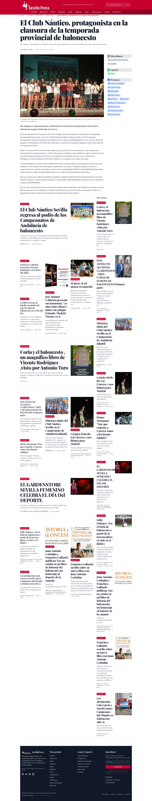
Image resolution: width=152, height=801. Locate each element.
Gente (70, 12)
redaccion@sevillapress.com (43, 795)
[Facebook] (23, 774)
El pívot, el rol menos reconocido (82, 285)
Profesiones (117, 12)
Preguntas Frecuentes (112, 780)
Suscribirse (118, 767)
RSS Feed (53, 785)
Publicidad (108, 777)
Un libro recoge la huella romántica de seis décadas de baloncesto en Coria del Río (31, 308)
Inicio (21, 15)
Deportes (78, 12)
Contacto (80, 772)
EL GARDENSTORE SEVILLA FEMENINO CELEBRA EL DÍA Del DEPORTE (106, 476)
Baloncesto (49, 15)
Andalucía (61, 12)
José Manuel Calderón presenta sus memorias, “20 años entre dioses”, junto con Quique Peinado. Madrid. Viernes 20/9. (56, 306)
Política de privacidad (119, 773)
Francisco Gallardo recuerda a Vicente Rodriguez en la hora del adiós (30, 268)
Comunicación (96, 12)
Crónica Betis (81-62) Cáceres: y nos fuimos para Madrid (81, 439)
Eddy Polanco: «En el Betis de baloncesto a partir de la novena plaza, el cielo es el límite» (30, 537)
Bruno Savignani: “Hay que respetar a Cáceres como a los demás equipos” (31, 448)
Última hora (44, 12)
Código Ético (82, 758)
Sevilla (53, 12)
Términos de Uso (83, 766)
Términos (120, 794)
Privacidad (105, 794)
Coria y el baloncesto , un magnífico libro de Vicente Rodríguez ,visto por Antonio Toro (105, 218)
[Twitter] (26, 774)
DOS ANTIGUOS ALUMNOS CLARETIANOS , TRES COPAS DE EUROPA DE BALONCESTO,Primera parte (31, 408)
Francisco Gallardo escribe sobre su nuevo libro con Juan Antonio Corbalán (82, 570)
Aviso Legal (81, 769)
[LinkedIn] (33, 774)
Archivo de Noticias (56, 783)
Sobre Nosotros (83, 756)
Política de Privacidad (84, 761)
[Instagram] (30, 774)
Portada (34, 12)
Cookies (112, 794)
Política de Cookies (84, 764)
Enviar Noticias (110, 782)
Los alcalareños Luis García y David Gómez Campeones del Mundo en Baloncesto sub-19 (31, 579)
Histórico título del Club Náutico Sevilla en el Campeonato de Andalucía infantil (56, 427)
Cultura (106, 12)
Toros (87, 12)
